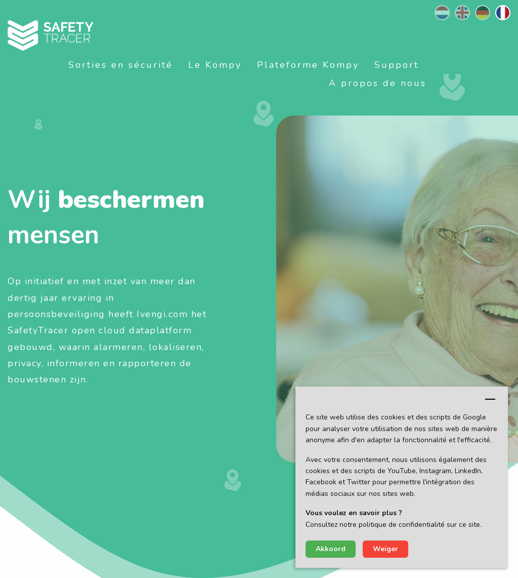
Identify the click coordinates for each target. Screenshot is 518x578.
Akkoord (331, 549)
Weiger (385, 549)
